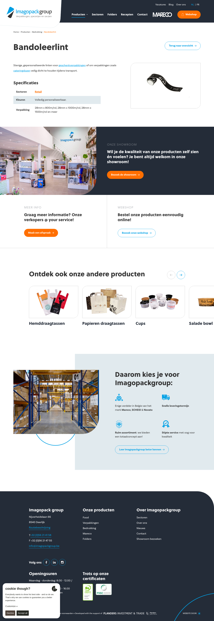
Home (16, 32)
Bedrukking (37, 32)
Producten (25, 32)
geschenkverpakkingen (72, 65)
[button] (171, 275)
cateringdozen (21, 71)
